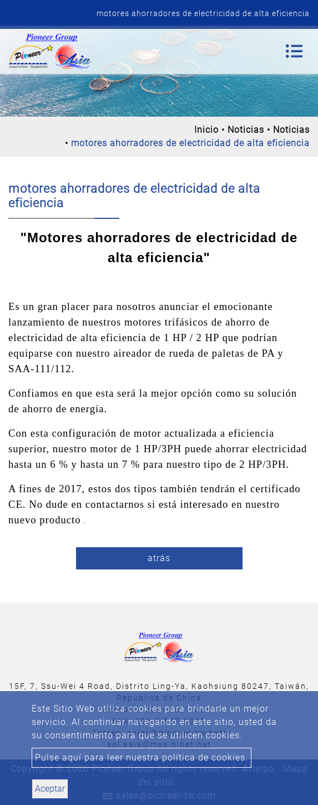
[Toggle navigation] (294, 51)
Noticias (246, 129)
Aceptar (50, 788)
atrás (159, 558)
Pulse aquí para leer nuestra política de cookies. (141, 757)
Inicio (206, 129)
